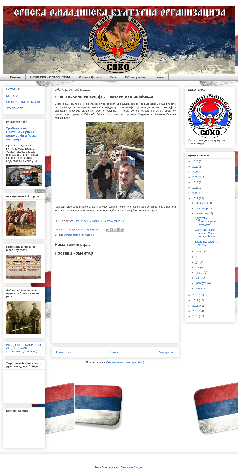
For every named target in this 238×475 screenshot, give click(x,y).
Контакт (159, 77)
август (199, 251)
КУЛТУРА (12, 95)
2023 (195, 177)
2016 (195, 305)
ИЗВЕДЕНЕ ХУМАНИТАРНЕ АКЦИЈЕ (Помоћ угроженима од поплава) (24, 348)
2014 (195, 316)
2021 (195, 187)
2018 (195, 295)
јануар (199, 288)
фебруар (201, 283)
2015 (195, 310)
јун (197, 262)
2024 (195, 171)
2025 (195, 166)
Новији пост (63, 352)
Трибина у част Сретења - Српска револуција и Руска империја (21, 134)
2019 (195, 198)
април (199, 272)
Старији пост (167, 352)
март (198, 277)
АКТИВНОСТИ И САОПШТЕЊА (50, 77)
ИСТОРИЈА (13, 89)
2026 (195, 161)
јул (197, 256)
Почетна (15, 77)
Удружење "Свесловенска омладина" (206, 221)
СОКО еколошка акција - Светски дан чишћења (206, 233)
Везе (113, 77)
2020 (195, 192)
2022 (195, 182)
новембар (201, 208)
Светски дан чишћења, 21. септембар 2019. (99, 220)
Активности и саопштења (79, 234)
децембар (202, 202)
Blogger (138, 467)
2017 (195, 300)
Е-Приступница (135, 77)
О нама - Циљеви (90, 77)
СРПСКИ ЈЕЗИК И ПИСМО (23, 102)
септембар (202, 213)
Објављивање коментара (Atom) (125, 362)
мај (197, 267)
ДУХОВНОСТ (14, 108)
